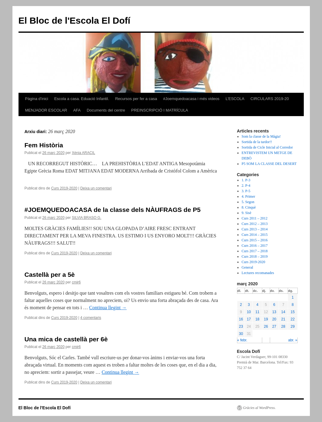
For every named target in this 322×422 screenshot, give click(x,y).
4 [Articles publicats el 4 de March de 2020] (257, 305)
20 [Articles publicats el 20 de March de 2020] (274, 319)
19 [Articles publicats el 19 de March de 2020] (266, 319)
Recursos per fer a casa (136, 98)
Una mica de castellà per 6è (66, 339)
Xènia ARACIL (83, 153)
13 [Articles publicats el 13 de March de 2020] (274, 312)
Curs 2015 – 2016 (255, 240)
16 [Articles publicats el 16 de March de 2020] (241, 319)
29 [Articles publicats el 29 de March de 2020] (293, 326)
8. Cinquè (249, 207)
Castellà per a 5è (50, 274)
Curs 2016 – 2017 (255, 245)
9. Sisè (246, 213)
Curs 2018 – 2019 (255, 256)
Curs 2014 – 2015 (255, 235)
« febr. (242, 340)
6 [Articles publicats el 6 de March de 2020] (274, 305)
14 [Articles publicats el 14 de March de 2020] (283, 312)
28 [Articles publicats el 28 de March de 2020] (283, 326)
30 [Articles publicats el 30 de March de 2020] (241, 334)
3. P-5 (246, 191)
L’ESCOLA (234, 98)
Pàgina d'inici (36, 98)
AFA (77, 110)
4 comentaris (90, 318)
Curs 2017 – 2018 (255, 251)
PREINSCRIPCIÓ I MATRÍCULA (159, 110)
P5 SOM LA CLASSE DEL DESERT (269, 164)
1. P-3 (246, 180)
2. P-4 (246, 185)
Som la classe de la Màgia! (261, 136)
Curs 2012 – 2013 (255, 224)
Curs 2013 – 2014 (255, 229)
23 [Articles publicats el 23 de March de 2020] (241, 326)
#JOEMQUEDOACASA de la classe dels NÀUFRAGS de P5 (113, 209)
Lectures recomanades (258, 273)
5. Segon (248, 202)
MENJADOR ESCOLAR (46, 110)
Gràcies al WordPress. (259, 408)
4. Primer (248, 196)
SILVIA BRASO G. (86, 218)
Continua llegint (108, 307)
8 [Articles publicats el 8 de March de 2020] (293, 305)
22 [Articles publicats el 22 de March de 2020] (293, 319)
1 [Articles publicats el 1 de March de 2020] (293, 297)
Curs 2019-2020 (64, 188)
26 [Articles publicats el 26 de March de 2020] (266, 326)
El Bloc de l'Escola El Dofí (74, 20)
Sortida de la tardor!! (257, 142)
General (247, 267)
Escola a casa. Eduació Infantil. (81, 98)
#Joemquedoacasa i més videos (191, 98)
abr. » (292, 340)
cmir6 (76, 282)
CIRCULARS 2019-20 (269, 98)
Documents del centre (106, 110)
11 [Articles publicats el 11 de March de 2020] (257, 312)
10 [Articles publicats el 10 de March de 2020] (249, 312)
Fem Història (44, 145)
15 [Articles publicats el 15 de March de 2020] (293, 312)
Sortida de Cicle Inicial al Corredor (267, 147)
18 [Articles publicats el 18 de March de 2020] (257, 319)
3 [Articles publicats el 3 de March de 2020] (249, 305)
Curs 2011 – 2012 (254, 218)
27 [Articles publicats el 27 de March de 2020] (274, 326)
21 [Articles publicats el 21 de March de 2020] (283, 319)
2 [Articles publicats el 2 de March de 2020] (241, 305)
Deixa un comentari (95, 188)
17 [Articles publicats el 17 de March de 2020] (249, 319)
